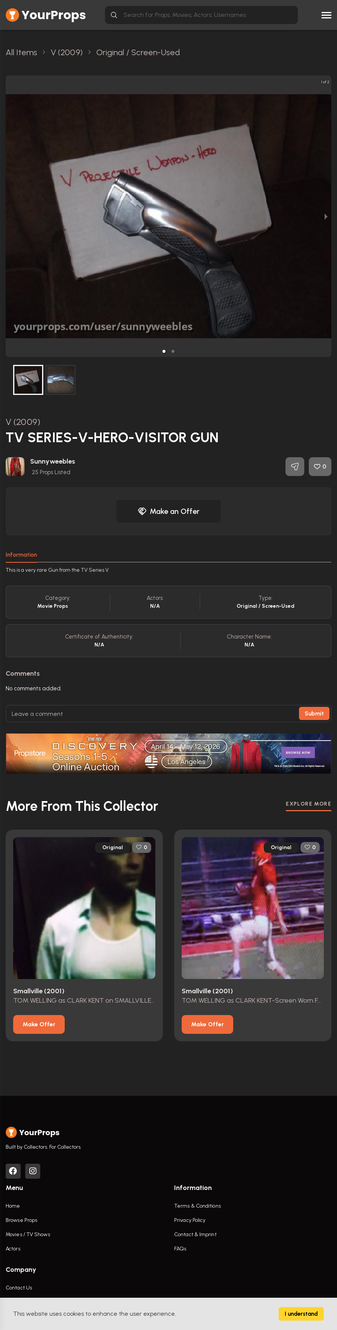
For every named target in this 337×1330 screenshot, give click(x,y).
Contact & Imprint (195, 1234)
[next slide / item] (326, 216)
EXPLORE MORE (308, 803)
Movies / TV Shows (28, 1234)
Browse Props (21, 1220)
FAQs (180, 1249)
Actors (13, 1249)
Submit (314, 713)
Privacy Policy (189, 1220)
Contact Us (19, 1288)
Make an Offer (168, 511)
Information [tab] (21, 554)
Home (13, 1206)
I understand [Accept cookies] (301, 1313)
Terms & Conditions (197, 1206)
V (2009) (23, 421)
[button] (163, 351)
